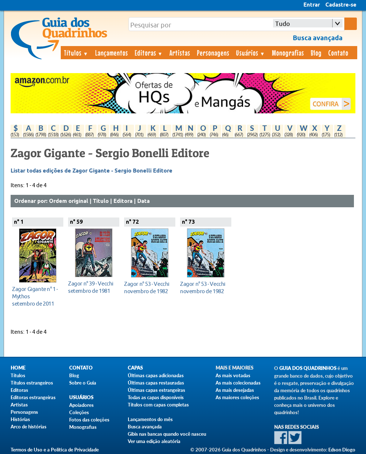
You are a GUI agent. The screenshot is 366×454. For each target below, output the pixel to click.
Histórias (20, 419)
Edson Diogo (341, 450)
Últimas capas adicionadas (156, 375)
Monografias (288, 52)
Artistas (179, 52)
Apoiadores (81, 405)
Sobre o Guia (82, 383)
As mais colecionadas (238, 383)
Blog (316, 52)
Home (18, 368)
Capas (135, 368)
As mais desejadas (235, 390)
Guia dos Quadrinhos (307, 368)
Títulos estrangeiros (32, 383)
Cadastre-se (340, 5)
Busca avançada (145, 427)
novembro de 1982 (147, 287)
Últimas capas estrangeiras (156, 390)
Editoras (149, 52)
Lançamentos (111, 52)
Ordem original (68, 201)
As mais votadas (233, 375)
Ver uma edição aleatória (154, 441)
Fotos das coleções (89, 420)
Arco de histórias (28, 427)
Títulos (76, 52)
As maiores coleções (237, 397)
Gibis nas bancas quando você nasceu (167, 434)
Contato (338, 52)
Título (101, 201)
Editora (122, 201)
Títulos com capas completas (158, 405)
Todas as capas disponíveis (156, 397)
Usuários (250, 52)
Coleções (79, 412)
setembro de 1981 (91, 287)
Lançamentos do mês (150, 419)
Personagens (213, 52)
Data (143, 201)
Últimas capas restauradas (156, 383)
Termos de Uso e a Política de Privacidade (55, 450)
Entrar (311, 5)
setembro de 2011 (35, 296)
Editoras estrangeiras (33, 397)
